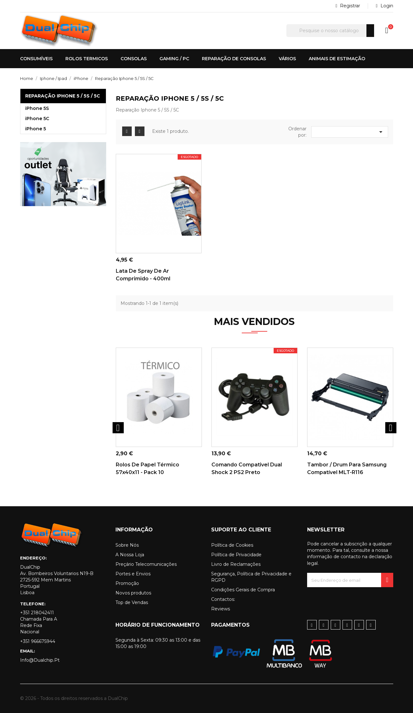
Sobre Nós (127, 545)
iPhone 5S (37, 108)
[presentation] (355, 599)
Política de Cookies (232, 545)
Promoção (127, 583)
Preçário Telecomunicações (146, 564)
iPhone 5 (35, 129)
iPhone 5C (37, 118)
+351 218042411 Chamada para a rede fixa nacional (38, 622)
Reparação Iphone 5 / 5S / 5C (62, 96)
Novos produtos (133, 593)
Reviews (220, 609)
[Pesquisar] (330, 30)
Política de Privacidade (236, 555)
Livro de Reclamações (236, 564)
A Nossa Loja (129, 555)
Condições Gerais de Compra (243, 590)
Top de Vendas (131, 602)
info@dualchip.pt (40, 660)
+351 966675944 (37, 641)
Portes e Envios (133, 574)
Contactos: (223, 599)
